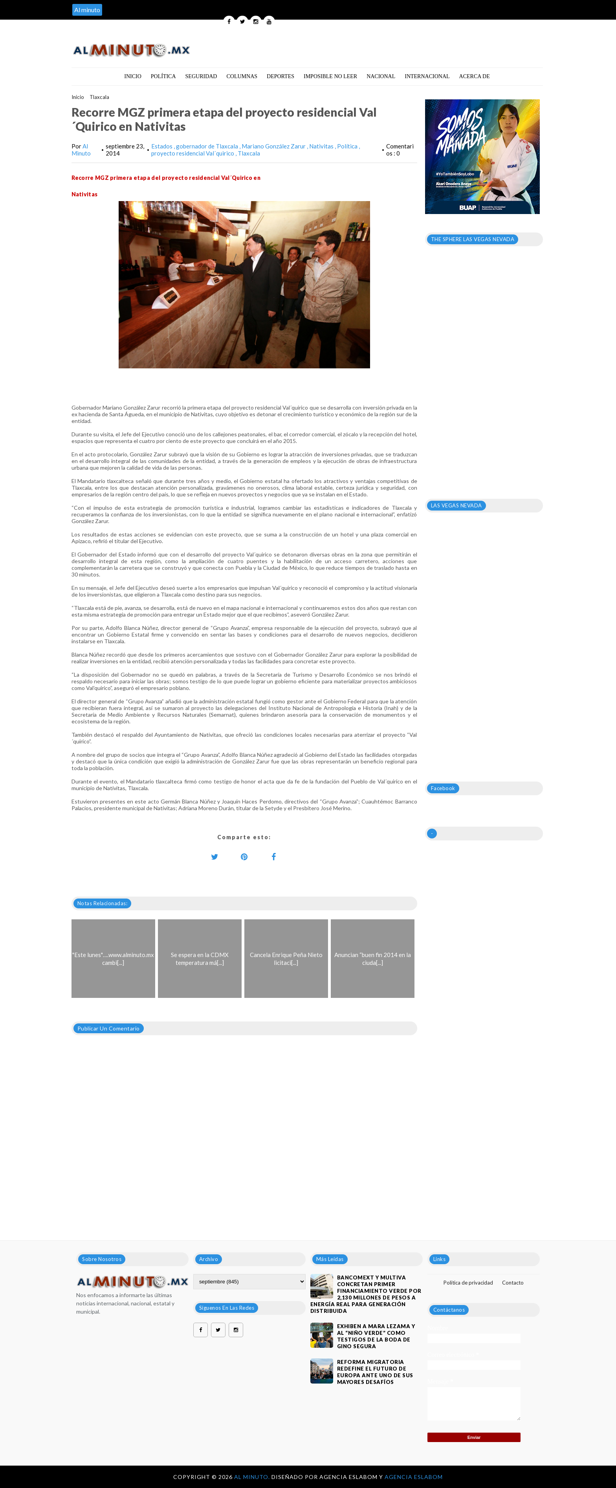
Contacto (513, 1282)
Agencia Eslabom (414, 1476)
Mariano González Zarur (274, 146)
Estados (162, 146)
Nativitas (322, 146)
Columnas (241, 76)
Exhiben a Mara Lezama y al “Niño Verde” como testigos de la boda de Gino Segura (376, 1336)
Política (163, 76)
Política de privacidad (468, 1282)
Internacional (427, 76)
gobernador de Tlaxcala (207, 146)
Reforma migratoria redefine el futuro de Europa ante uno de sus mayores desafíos (375, 1372)
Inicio (132, 76)
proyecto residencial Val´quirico (193, 153)
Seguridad (201, 76)
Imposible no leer (330, 76)
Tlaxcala (99, 97)
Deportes (280, 76)
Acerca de (474, 76)
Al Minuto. (252, 1476)
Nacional (381, 76)
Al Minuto (81, 150)
